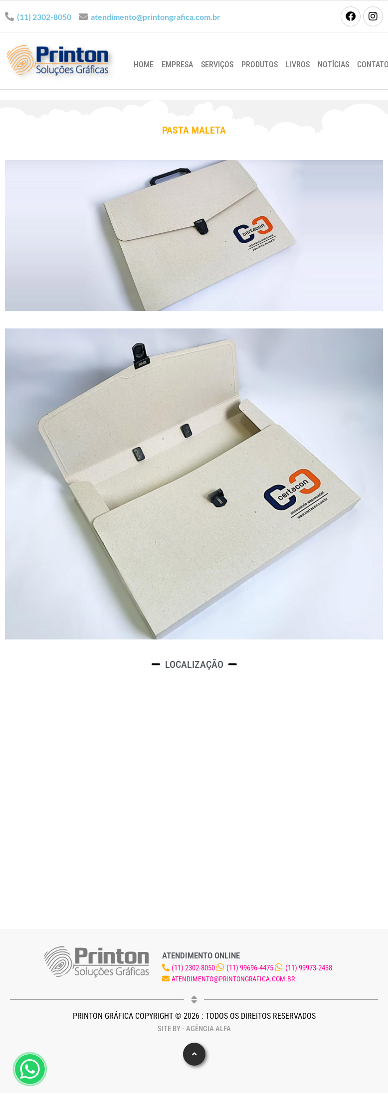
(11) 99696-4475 (249, 967)
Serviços (217, 64)
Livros (298, 64)
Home (144, 64)
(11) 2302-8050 (44, 16)
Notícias (333, 64)
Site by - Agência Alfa (194, 1028)
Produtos (259, 64)
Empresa (177, 64)
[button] (194, 1054)
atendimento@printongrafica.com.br (155, 16)
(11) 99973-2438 (308, 967)
